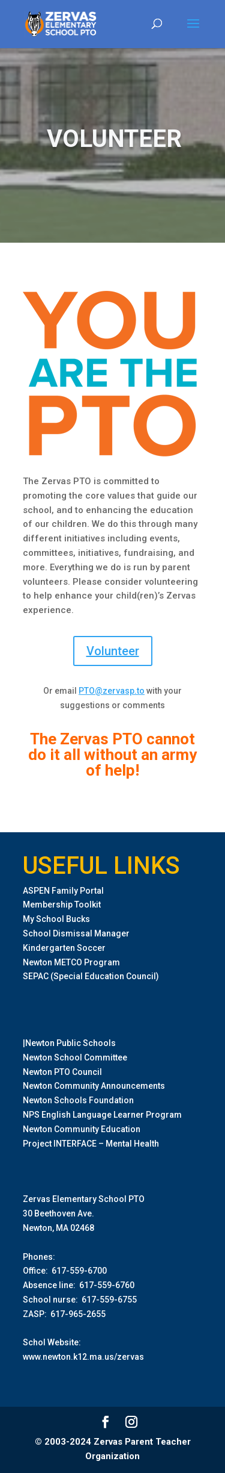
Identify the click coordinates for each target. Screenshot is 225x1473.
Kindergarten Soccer (64, 948)
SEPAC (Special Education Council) (91, 976)
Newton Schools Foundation (78, 1100)
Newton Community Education (81, 1129)
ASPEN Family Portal (63, 890)
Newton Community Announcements (94, 1086)
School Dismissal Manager (76, 933)
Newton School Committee (75, 1057)
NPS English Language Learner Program (102, 1115)
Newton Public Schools (70, 1043)
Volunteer (112, 651)
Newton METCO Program (71, 962)
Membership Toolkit (62, 904)
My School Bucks (56, 919)
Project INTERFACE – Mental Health (91, 1143)
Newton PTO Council (62, 1072)
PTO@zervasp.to (112, 691)
